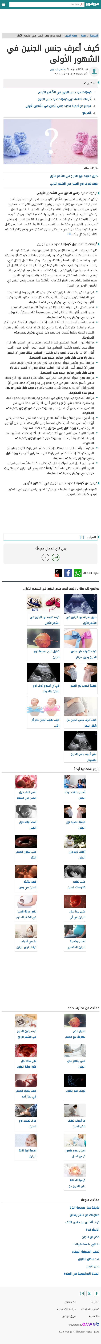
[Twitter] (89, 1293)
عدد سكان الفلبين (88, 1259)
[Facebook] (96, 1293)
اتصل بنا (95, 1302)
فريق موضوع (69, 1316)
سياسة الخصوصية (66, 1309)
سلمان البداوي (58, 69)
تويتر (58, 573)
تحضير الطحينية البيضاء (85, 1251)
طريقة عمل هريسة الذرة (84, 1207)
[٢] (68, 234)
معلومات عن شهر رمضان (84, 1215)
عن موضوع (70, 1302)
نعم (55, 557)
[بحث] (81, 4)
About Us (94, 1316)
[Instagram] (82, 1293)
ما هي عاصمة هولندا (86, 1244)
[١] (70, 234)
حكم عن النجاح (90, 1237)
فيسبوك (68, 573)
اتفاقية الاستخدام (90, 1309)
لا (45, 557)
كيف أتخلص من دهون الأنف (82, 1222)
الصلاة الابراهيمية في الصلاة (81, 1273)
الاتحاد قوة (92, 1229)
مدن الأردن (92, 1266)
